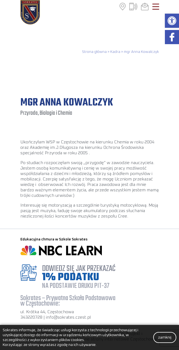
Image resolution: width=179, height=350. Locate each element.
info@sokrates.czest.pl (68, 317)
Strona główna (94, 52)
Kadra (115, 52)
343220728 (31, 317)
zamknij (164, 337)
